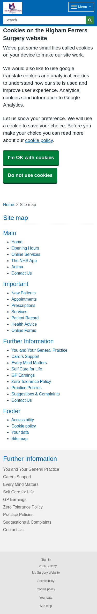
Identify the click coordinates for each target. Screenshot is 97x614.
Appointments (24, 299)
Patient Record (25, 318)
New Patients (23, 293)
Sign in (45, 559)
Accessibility (22, 420)
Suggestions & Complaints (35, 394)
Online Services (25, 254)
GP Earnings (23, 375)
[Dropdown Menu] (81, 7)
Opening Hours (25, 248)
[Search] (44, 20)
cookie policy (39, 140)
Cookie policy (23, 426)
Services (19, 311)
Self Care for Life (26, 369)
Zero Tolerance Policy (31, 381)
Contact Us (21, 273)
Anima (17, 267)
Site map (19, 438)
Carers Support (25, 356)
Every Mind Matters (29, 363)
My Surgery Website (46, 572)
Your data (20, 432)
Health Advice (24, 324)
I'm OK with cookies (31, 157)
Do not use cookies (30, 175)
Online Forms (23, 330)
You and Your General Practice (39, 350)
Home (8, 204)
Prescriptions (23, 305)
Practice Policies (26, 388)
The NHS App (24, 260)
